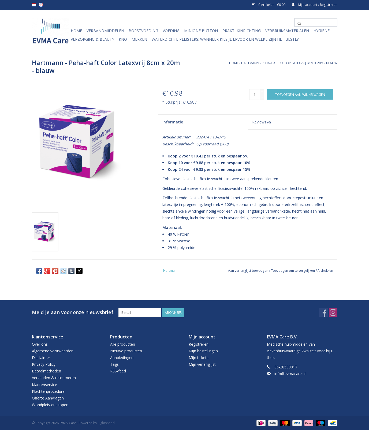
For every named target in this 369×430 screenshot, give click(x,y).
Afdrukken (325, 270)
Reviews (261, 122)
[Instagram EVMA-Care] (333, 312)
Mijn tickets (198, 357)
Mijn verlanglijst (202, 364)
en (41, 5)
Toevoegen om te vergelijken (293, 270)
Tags (114, 364)
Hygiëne (322, 30)
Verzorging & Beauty (92, 39)
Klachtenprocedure (48, 391)
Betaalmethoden (46, 371)
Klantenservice (44, 384)
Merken (139, 39)
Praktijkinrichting (241, 30)
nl (34, 5)
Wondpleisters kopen (50, 404)
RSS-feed (118, 371)
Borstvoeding (143, 30)
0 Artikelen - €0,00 (269, 4)
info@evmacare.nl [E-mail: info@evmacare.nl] (289, 373)
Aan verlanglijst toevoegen (248, 270)
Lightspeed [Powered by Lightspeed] (106, 423)
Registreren (198, 343)
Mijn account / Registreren (314, 4)
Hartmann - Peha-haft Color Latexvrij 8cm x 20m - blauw (289, 63)
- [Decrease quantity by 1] (262, 97)
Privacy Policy (43, 364)
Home (76, 30)
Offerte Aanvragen (48, 397)
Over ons (40, 343)
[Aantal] (254, 94)
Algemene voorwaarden (52, 350)
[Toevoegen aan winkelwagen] (300, 94)
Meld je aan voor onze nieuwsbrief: (73, 312)
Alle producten (122, 343)
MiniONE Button (201, 30)
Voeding (171, 30)
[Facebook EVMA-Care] (323, 312)
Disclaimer (41, 357)
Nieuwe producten (126, 350)
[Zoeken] (316, 22)
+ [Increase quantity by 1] (262, 92)
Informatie (172, 122)
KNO (123, 39)
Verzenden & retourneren (54, 377)
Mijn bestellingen (203, 350)
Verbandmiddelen (105, 30)
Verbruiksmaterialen (287, 30)
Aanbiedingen (121, 357)
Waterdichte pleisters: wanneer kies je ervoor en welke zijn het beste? (225, 39)
